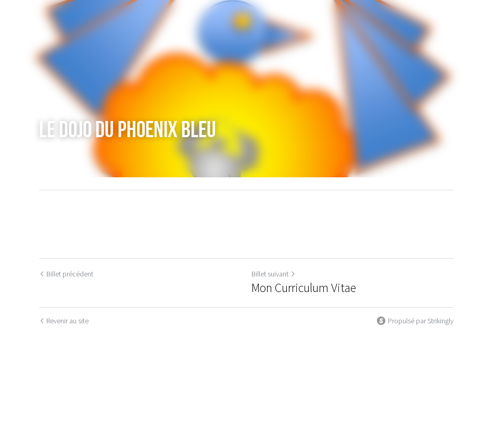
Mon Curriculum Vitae (303, 288)
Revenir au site (64, 320)
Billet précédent (66, 273)
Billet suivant (273, 273)
